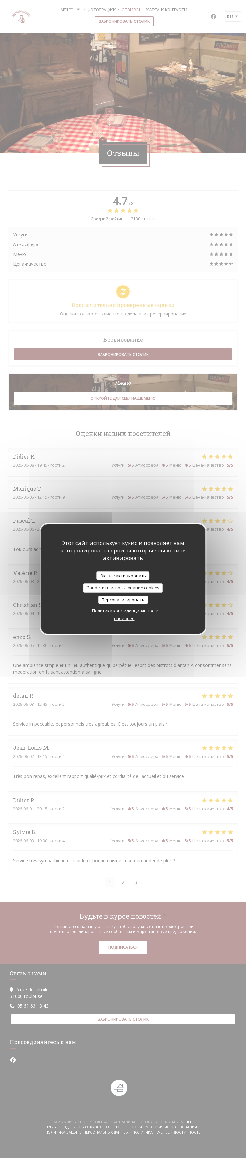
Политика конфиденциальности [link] (125, 611)
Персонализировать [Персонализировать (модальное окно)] (123, 600)
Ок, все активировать (123, 576)
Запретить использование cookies (123, 588)
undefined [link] (124, 618)
